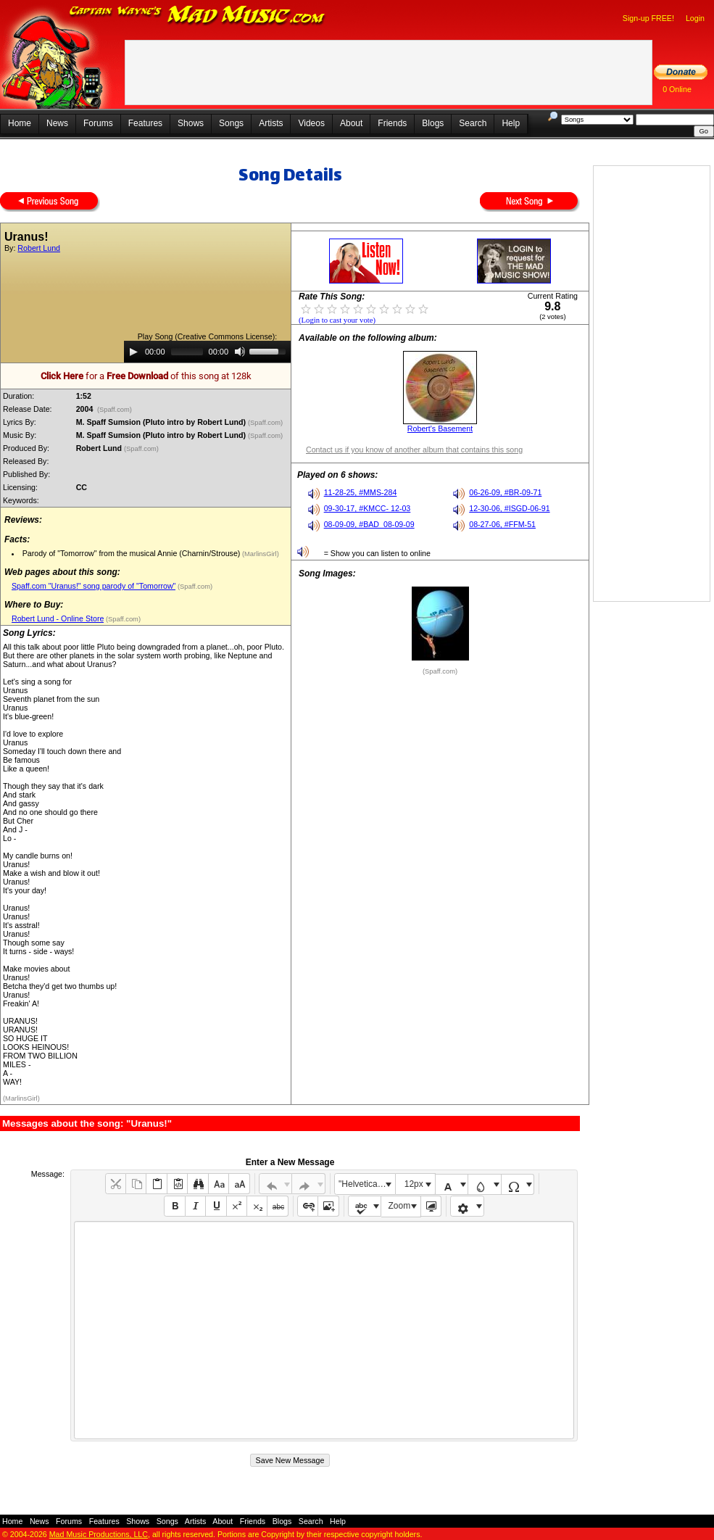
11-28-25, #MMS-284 (360, 492)
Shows (191, 123)
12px (413, 1184)
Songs (231, 123)
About (351, 123)
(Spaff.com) (114, 409)
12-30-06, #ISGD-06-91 (509, 508)
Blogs (433, 123)
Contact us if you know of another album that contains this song (414, 449)
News (57, 123)
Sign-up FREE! (648, 18)
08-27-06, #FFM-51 (502, 524)
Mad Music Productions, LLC (98, 1534)
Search (472, 123)
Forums (98, 123)
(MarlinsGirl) (259, 554)
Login (695, 18)
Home (19, 123)
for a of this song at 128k (146, 375)
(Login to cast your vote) (337, 320)
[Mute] (240, 351)
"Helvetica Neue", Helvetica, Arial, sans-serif (367, 1184)
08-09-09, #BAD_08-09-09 (369, 524)
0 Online (677, 89)
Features (145, 123)
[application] (207, 352)
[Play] (133, 351)
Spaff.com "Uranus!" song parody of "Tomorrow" (93, 585)
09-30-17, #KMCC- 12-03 (367, 508)
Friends (392, 123)
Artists (271, 123)
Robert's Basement (440, 428)
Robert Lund (38, 248)
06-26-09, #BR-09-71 (505, 492)
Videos (311, 123)
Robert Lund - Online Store (58, 618)
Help (511, 123)
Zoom (400, 1206)
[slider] (187, 351)
